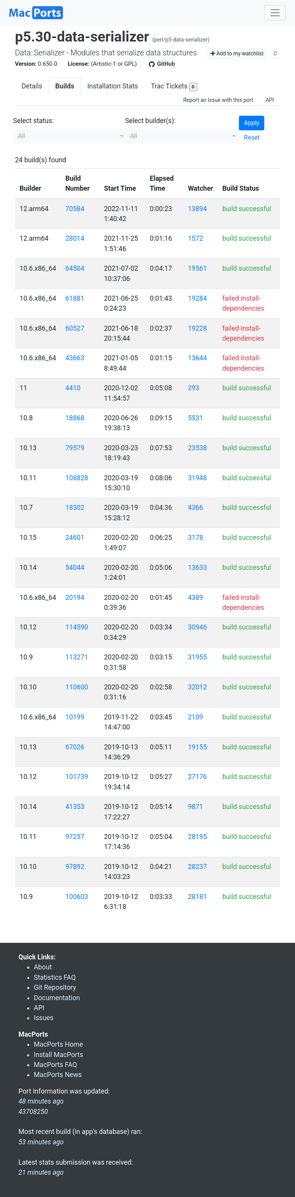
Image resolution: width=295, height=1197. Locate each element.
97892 (74, 867)
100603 (76, 897)
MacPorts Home (58, 1044)
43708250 (33, 1111)
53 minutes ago (41, 1142)
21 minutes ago (41, 1172)
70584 (74, 209)
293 (193, 388)
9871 (195, 807)
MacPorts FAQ (55, 1065)
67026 (74, 747)
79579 (74, 448)
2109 (195, 717)
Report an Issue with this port (218, 100)
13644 (197, 358)
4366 (195, 507)
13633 (197, 567)
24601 (74, 537)
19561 (197, 268)
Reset (251, 137)
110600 (76, 687)
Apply (251, 123)
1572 (195, 238)
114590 (76, 627)
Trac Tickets (174, 86)
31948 (197, 478)
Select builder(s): (150, 121)
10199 (74, 717)
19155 (197, 747)
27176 (197, 777)
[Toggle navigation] (275, 12)
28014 (74, 238)
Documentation (57, 998)
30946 (197, 627)
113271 (76, 657)
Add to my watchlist (237, 53)
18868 (74, 418)
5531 (195, 418)
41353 (74, 807)
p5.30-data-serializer (82, 36)
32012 (197, 687)
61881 (74, 298)
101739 (76, 777)
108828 (76, 478)
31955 (197, 657)
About (43, 967)
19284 (197, 298)
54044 (74, 567)
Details (32, 86)
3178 (195, 537)
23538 (197, 448)
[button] (70, 136)
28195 (197, 837)
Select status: (33, 121)
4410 (73, 388)
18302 (74, 507)
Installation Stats (112, 86)
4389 (195, 597)
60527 (74, 328)
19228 (197, 328)
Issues (43, 1018)
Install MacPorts (58, 1055)
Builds (64, 86)
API (269, 100)
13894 (197, 209)
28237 (197, 867)
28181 (197, 897)
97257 (74, 837)
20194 (74, 597)
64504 (74, 268)
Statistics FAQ (55, 977)
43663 (74, 358)
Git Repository (55, 987)
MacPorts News (58, 1075)
